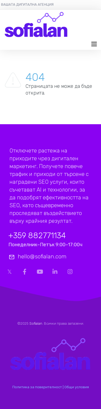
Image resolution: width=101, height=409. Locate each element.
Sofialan (35, 323)
